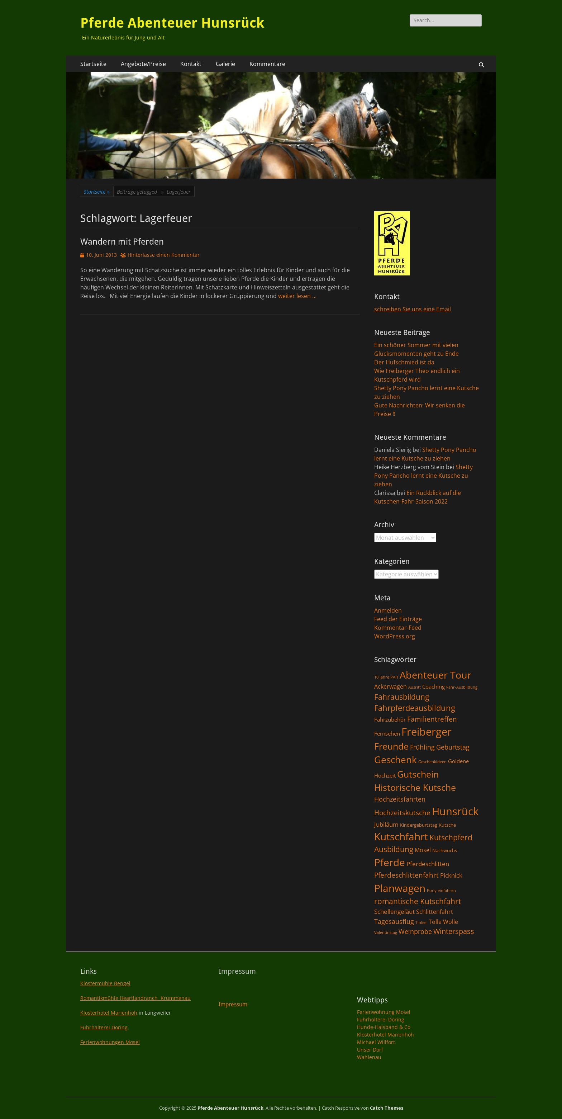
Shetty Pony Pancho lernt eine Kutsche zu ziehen (423, 475)
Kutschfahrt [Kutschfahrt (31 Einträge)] (401, 836)
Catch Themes (386, 1108)
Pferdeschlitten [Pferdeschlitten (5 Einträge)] (427, 863)
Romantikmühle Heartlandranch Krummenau (135, 998)
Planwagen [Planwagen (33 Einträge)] (399, 888)
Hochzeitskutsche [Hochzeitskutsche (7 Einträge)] (402, 812)
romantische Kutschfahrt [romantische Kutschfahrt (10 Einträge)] (417, 901)
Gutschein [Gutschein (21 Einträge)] (418, 774)
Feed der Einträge (398, 619)
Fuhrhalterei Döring (104, 1027)
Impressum (233, 1004)
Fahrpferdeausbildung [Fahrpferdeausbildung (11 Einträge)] (414, 708)
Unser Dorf (370, 1049)
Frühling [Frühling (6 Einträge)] (422, 746)
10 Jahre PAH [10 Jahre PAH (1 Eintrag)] (386, 677)
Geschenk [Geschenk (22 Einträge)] (395, 760)
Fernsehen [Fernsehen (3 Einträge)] (387, 733)
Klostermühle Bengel (105, 983)
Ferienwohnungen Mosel (110, 1042)
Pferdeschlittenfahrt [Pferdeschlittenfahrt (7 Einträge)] (406, 875)
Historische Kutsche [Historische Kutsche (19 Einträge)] (415, 787)
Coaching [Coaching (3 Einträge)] (433, 686)
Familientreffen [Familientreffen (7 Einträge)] (432, 719)
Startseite (93, 64)
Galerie (225, 64)
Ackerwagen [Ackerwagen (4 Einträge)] (390, 686)
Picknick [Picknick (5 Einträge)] (451, 875)
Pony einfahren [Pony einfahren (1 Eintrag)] (441, 890)
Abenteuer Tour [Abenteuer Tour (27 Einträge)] (435, 674)
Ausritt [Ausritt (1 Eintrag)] (414, 687)
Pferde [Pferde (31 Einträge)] (389, 862)
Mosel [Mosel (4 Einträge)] (423, 850)
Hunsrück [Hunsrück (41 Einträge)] (455, 811)
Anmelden (388, 610)
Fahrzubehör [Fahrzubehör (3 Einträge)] (390, 719)
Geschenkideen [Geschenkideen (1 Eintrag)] (432, 761)
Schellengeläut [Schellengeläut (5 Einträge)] (394, 911)
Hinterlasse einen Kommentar (164, 254)
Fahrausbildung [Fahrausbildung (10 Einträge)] (401, 696)
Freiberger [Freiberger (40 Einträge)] (426, 731)
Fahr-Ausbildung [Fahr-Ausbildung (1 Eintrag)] (461, 687)
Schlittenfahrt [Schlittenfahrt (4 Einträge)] (434, 912)
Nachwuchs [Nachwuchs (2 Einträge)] (444, 850)
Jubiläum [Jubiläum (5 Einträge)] (386, 824)
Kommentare (267, 64)
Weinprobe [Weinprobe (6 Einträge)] (415, 931)
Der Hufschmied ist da (404, 362)
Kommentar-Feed (398, 628)
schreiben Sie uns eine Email (412, 309)
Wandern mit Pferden (122, 242)
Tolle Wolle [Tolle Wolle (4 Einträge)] (443, 922)
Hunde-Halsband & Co (383, 1027)
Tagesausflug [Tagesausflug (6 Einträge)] (394, 921)
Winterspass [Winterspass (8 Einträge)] (453, 931)
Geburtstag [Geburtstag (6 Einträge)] (453, 746)
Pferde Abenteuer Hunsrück (172, 23)
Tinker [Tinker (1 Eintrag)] (421, 922)
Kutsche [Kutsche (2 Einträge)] (447, 825)
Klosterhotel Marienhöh (108, 1012)
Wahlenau (369, 1057)
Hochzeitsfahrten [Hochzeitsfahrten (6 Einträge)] (399, 798)
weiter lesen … (297, 296)
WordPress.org (394, 636)
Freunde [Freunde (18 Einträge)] (391, 746)
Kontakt (190, 64)
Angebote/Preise (143, 64)
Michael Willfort (376, 1042)
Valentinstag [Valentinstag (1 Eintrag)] (385, 932)
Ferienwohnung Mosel (383, 1012)
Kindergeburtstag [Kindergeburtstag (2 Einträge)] (418, 825)
